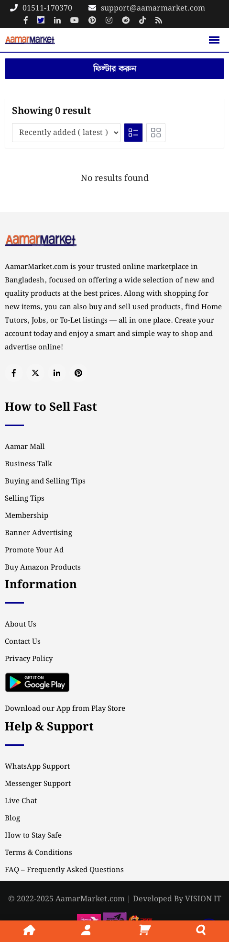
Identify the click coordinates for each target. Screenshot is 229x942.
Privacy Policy (29, 659)
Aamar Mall (25, 447)
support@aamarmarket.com (153, 8)
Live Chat (21, 801)
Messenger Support (38, 784)
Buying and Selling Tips (45, 481)
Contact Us (23, 642)
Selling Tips (24, 499)
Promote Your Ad (34, 550)
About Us (20, 624)
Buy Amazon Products (43, 567)
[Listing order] (66, 132)
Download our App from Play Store (65, 709)
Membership (26, 516)
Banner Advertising (38, 533)
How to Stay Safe (33, 835)
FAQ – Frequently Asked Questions (64, 870)
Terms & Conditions (38, 853)
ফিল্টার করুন (114, 69)
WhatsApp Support (37, 767)
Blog (12, 818)
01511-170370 (47, 8)
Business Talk (28, 464)
